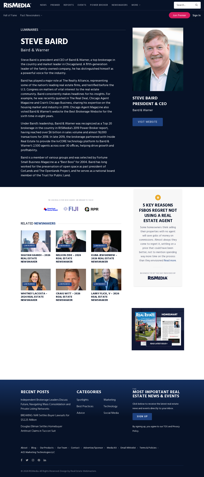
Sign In (197, 15)
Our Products (46, 448)
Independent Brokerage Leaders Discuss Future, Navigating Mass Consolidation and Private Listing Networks (45, 404)
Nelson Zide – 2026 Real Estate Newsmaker (68, 258)
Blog (33, 448)
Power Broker (99, 5)
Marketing (110, 400)
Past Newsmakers (31, 15)
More (135, 5)
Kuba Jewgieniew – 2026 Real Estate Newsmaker (104, 258)
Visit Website (147, 122)
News (43, 5)
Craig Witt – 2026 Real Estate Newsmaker (68, 296)
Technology (110, 406)
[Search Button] (197, 5)
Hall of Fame (10, 15)
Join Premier (179, 15)
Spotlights (82, 400)
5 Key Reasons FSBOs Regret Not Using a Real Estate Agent (158, 213)
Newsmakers (120, 5)
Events (82, 5)
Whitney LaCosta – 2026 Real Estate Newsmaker (34, 296)
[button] (142, 416)
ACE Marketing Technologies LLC (38, 452)
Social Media (111, 413)
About (24, 448)
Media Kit (112, 448)
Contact (75, 448)
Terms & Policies (148, 448)
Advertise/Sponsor (93, 448)
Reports (69, 5)
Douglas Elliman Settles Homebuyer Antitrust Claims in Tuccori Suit (41, 428)
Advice (81, 413)
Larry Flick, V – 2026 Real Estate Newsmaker (105, 296)
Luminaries (29, 245)
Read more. (170, 261)
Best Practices (85, 406)
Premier (55, 5)
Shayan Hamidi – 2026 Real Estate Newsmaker (36, 258)
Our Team (62, 448)
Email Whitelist (128, 448)
